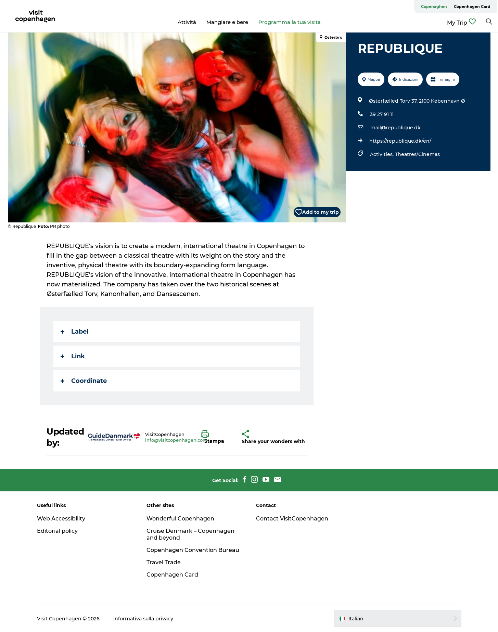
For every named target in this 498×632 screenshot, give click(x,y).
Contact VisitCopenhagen (292, 518)
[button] (216, 437)
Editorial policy (57, 531)
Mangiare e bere (227, 22)
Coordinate (84, 381)
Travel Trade (163, 562)
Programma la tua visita (289, 22)
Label (74, 331)
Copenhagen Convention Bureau (192, 550)
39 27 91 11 (382, 114)
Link (73, 356)
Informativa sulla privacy (143, 619)
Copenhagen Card (472, 6)
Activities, (382, 154)
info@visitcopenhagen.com (176, 440)
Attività (187, 22)
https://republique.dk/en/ (400, 141)
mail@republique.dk (395, 128)
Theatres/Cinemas (417, 154)
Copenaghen (434, 6)
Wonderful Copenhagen (180, 518)
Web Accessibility (61, 518)
